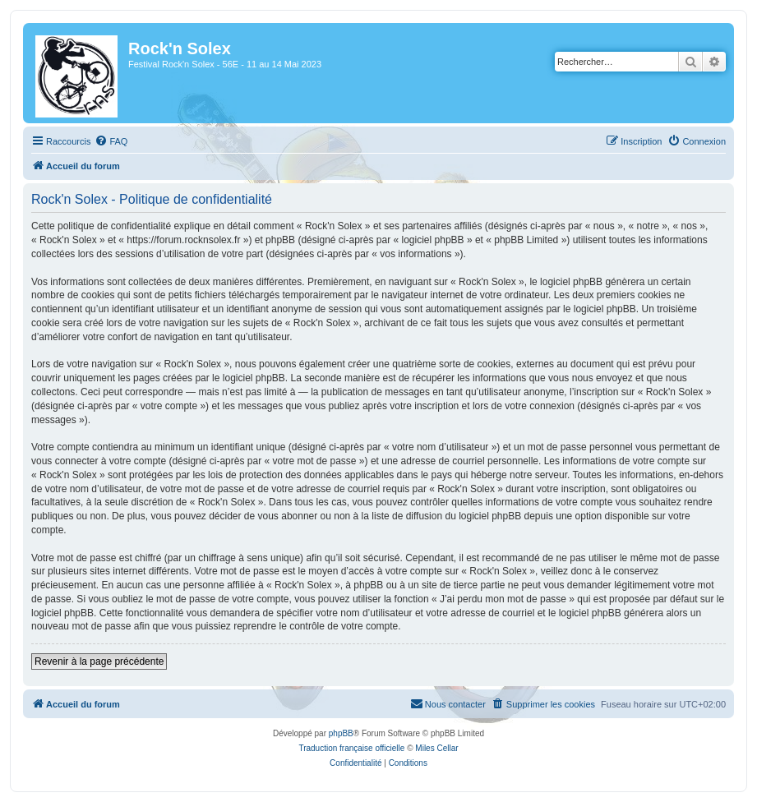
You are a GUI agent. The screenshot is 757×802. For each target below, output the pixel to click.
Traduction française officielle (351, 748)
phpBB (341, 733)
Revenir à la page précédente (99, 661)
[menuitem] (111, 141)
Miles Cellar (436, 748)
